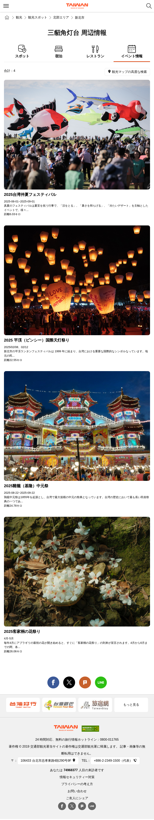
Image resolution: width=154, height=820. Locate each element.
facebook (53, 682)
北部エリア (61, 17)
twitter (69, 682)
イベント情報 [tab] (132, 51)
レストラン (95, 51)
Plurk (85, 682)
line (101, 682)
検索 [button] (149, 6)
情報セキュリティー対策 (77, 777)
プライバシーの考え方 (77, 784)
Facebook (62, 806)
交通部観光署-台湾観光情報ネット (77, 6)
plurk (82, 806)
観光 (19, 17)
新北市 (79, 17)
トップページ (7, 17)
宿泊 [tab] (58, 51)
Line (92, 806)
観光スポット (37, 17)
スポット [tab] (22, 51)
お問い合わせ (77, 791)
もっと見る (131, 704)
